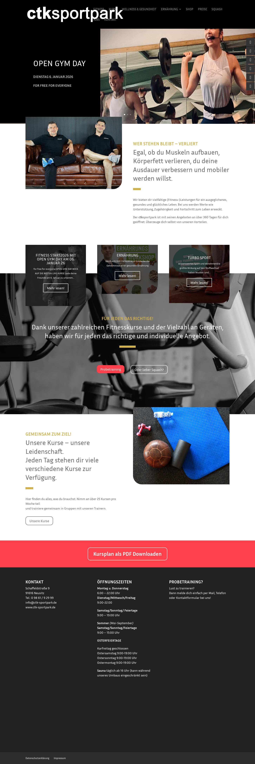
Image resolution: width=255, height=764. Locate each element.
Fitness (98, 9)
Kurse (113, 9)
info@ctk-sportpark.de (41, 602)
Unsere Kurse (39, 521)
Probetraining (110, 369)
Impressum (60, 758)
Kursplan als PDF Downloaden (127, 554)
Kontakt (110, 19)
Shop (189, 9)
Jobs (96, 19)
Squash (217, 9)
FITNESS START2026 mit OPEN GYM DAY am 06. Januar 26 (56, 259)
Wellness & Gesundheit (139, 9)
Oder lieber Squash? (149, 369)
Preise (202, 9)
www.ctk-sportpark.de (40, 607)
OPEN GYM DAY (59, 63)
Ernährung (169, 9)
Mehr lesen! (55, 288)
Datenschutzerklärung (37, 758)
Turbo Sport (199, 257)
